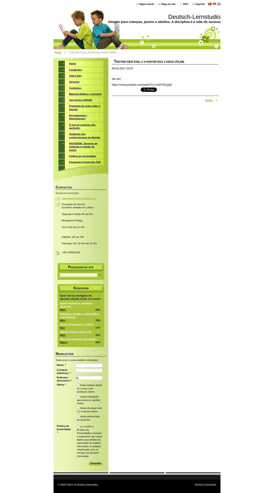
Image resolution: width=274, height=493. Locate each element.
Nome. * (61, 365)
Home (58, 52)
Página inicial (146, 4)
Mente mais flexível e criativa (77, 324)
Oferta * (61, 384)
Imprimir (200, 4)
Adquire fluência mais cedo (76, 332)
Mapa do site (168, 4)
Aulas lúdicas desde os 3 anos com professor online (89, 388)
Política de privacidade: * (64, 429)
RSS (185, 4)
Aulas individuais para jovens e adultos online (88, 400)
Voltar (209, 100)
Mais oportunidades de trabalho (78, 339)
